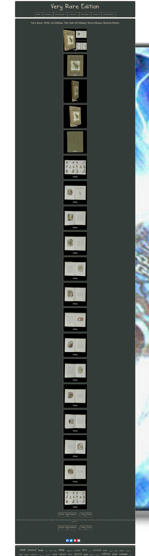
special (78, 553)
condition (48, 554)
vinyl (26, 555)
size (55, 551)
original (111, 551)
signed (62, 554)
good (90, 551)
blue (46, 551)
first (84, 550)
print (114, 554)
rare (23, 550)
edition (106, 553)
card (20, 554)
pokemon (128, 551)
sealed (77, 550)
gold (86, 554)
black (70, 554)
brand (122, 551)
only (130, 554)
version (97, 550)
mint (50, 551)
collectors (33, 554)
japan (91, 554)
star (105, 551)
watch (54, 554)
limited (32, 550)
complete (97, 554)
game (116, 551)
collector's (69, 551)
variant (123, 553)
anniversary (41, 555)
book (40, 550)
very (61, 550)
